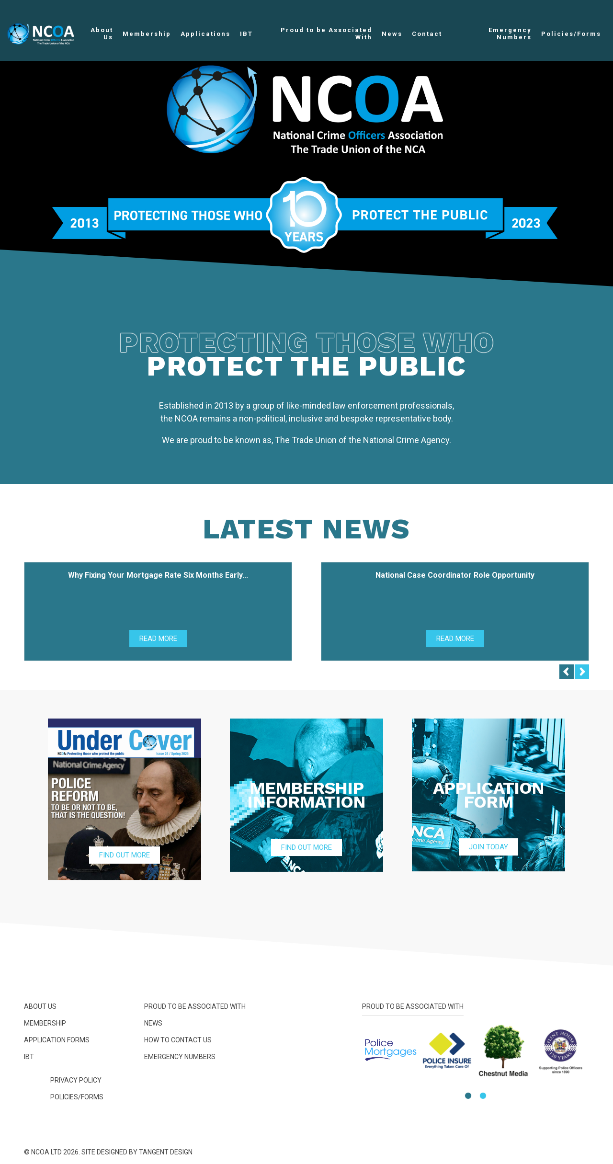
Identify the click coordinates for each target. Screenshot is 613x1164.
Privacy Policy (76, 1080)
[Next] (582, 674)
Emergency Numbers (510, 33)
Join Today (488, 849)
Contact (427, 33)
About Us (102, 33)
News (392, 33)
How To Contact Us (178, 1040)
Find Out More (124, 857)
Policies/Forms (571, 33)
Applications (205, 33)
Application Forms (57, 1040)
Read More (158, 641)
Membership (147, 33)
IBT (246, 33)
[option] (306, 153)
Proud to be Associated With (326, 33)
